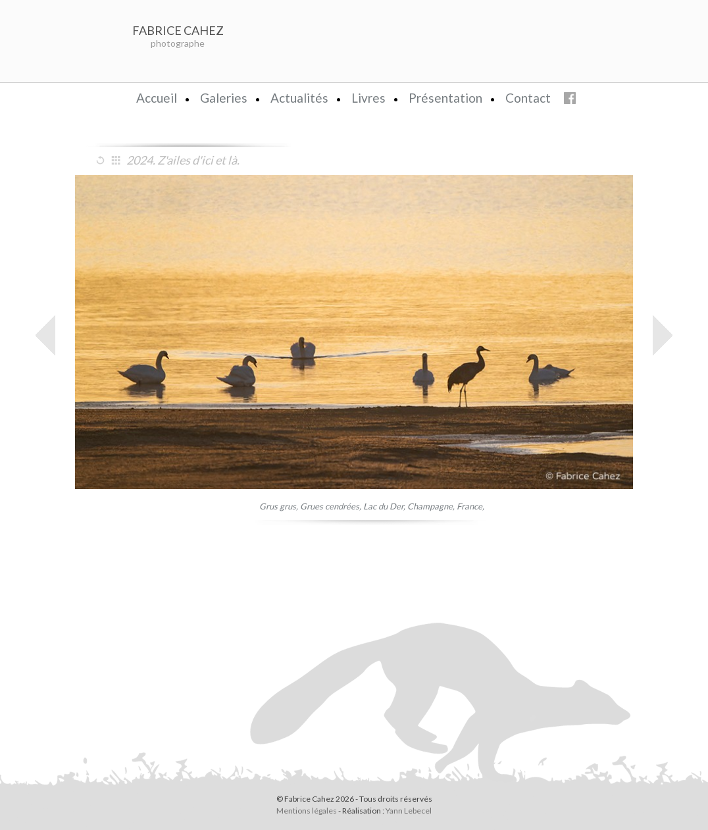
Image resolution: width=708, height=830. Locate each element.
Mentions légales (306, 811)
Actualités (299, 97)
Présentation (445, 97)
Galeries (223, 97)
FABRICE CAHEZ (178, 30)
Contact (528, 97)
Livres (368, 97)
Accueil (156, 97)
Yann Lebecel (409, 811)
